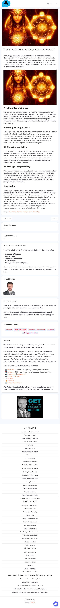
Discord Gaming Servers (30, 522)
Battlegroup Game (30, 545)
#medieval (32, 329)
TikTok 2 (17, 376)
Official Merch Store (14, 383)
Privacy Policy (30, 555)
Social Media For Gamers (30, 441)
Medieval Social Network (30, 461)
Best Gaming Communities (30, 538)
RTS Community (30, 448)
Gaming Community (30, 492)
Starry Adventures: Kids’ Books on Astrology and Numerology (30, 592)
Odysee (10, 378)
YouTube (10, 370)
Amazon (10, 372)
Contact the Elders (30, 562)
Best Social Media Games (30, 535)
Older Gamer (30, 455)
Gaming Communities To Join (30, 505)
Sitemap (30, 565)
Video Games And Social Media (30, 432)
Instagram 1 (11, 374)
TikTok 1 (10, 376)
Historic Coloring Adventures (30, 582)
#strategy (26, 333)
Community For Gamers (30, 528)
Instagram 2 (21, 374)
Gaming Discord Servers (30, 488)
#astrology (9, 329)
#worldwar (34, 333)
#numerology (41, 329)
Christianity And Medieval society (30, 532)
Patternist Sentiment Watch (30, 572)
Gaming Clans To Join (30, 508)
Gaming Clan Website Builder (30, 518)
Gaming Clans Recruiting (30, 512)
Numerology (12, 212)
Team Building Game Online (30, 438)
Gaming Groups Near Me (30, 485)
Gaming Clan (30, 515)
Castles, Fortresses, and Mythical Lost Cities (30, 585)
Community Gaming (30, 525)
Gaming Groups (30, 482)
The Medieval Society (30, 435)
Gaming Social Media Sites (30, 475)
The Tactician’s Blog (30, 552)
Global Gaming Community (30, 468)
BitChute (10, 381)
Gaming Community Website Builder (30, 498)
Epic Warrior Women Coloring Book (30, 579)
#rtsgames (51, 329)
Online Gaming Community (30, 451)
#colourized (21, 329)
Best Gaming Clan (30, 542)
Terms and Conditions (30, 558)
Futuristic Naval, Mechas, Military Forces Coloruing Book (30, 589)
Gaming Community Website (30, 495)
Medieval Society (30, 458)
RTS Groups (30, 445)
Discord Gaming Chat (30, 568)
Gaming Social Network (30, 472)
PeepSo (33, 602)
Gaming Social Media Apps (30, 478)
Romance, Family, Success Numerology (28, 212)
